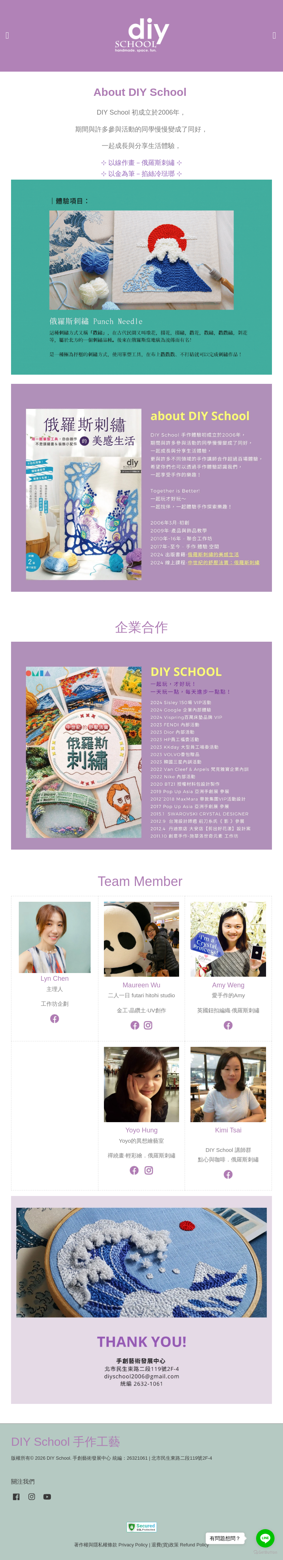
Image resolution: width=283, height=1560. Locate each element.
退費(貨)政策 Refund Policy (180, 1545)
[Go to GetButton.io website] (265, 1552)
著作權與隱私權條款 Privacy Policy (111, 1545)
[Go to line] (265, 1538)
